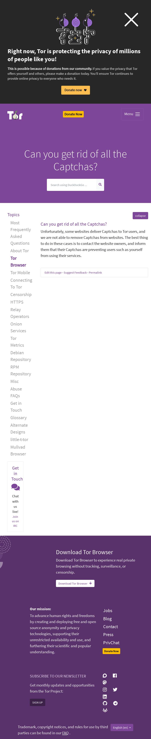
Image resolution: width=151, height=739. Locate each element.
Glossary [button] (18, 417)
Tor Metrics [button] (17, 341)
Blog (107, 619)
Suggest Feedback (75, 272)
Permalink (95, 272)
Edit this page (53, 272)
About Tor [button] (19, 251)
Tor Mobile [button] (20, 272)
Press (108, 634)
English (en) (121, 727)
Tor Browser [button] (18, 261)
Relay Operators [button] (19, 313)
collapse (140, 216)
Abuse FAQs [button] (16, 392)
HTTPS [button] (16, 302)
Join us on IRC (15, 521)
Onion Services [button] (18, 327)
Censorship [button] (21, 294)
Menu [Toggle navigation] (132, 114)
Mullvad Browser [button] (18, 450)
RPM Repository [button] (20, 370)
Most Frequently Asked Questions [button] (20, 233)
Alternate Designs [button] (19, 428)
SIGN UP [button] (37, 702)
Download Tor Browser (75, 583)
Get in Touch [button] (16, 406)
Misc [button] (14, 381)
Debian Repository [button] (20, 356)
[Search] (71, 185)
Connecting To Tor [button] (21, 283)
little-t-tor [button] (19, 439)
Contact (110, 626)
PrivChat (111, 643)
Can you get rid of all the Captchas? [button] (74, 224)
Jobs (107, 610)
